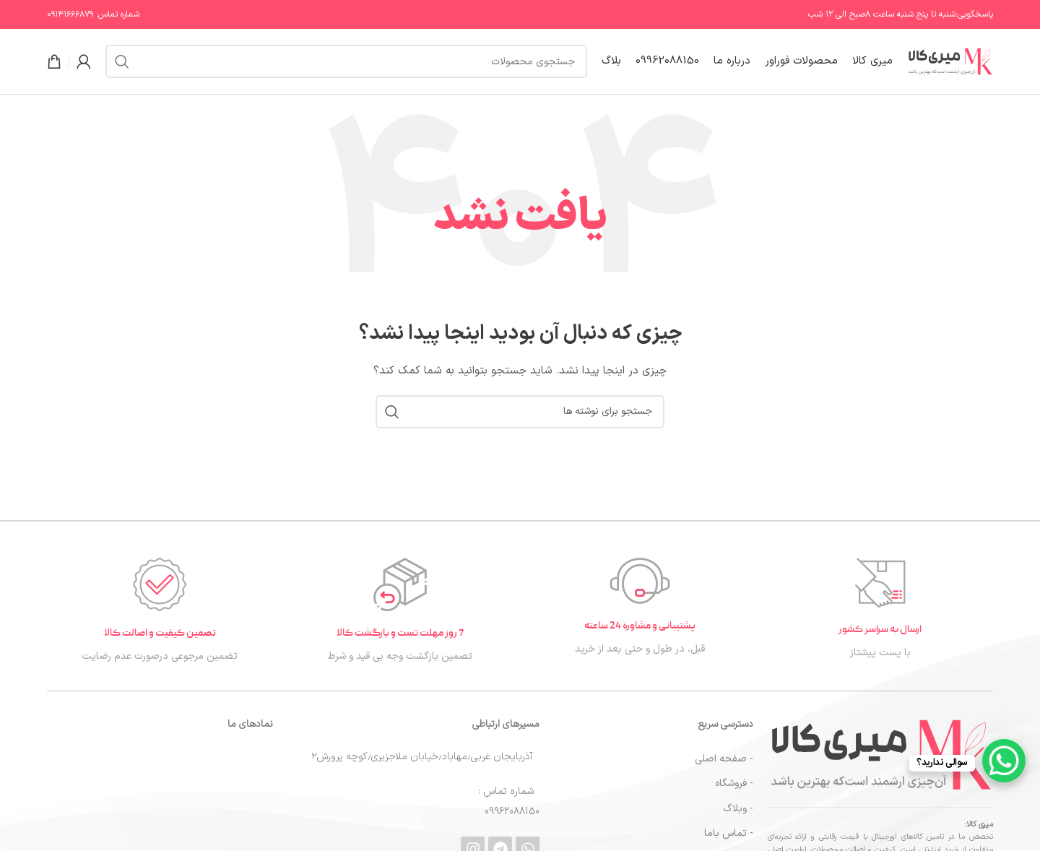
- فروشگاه (734, 783)
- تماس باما (728, 833)
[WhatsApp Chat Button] (1004, 760)
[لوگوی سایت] (950, 61)
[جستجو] (346, 61)
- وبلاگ (738, 808)
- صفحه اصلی (724, 758)
